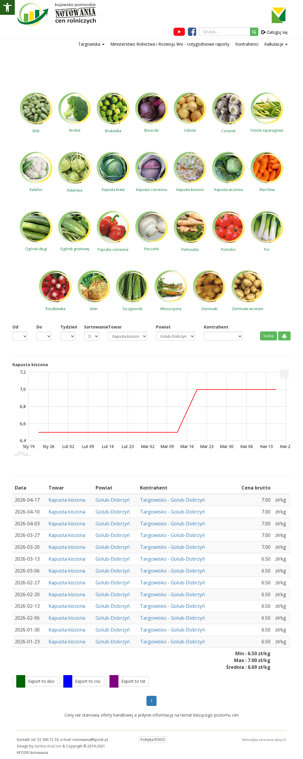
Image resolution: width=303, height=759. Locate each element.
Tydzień (67, 327)
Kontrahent (216, 327)
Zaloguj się (274, 32)
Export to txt (133, 681)
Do (39, 327)
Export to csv (87, 681)
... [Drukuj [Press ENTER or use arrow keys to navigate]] (284, 373)
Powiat (163, 327)
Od (15, 327)
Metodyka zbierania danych (264, 739)
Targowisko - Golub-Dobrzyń (172, 500)
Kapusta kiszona (67, 500)
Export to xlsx (41, 681)
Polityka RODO (153, 739)
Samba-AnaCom (48, 746)
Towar (115, 327)
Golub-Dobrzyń (113, 500)
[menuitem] (284, 374)
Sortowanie (91, 327)
